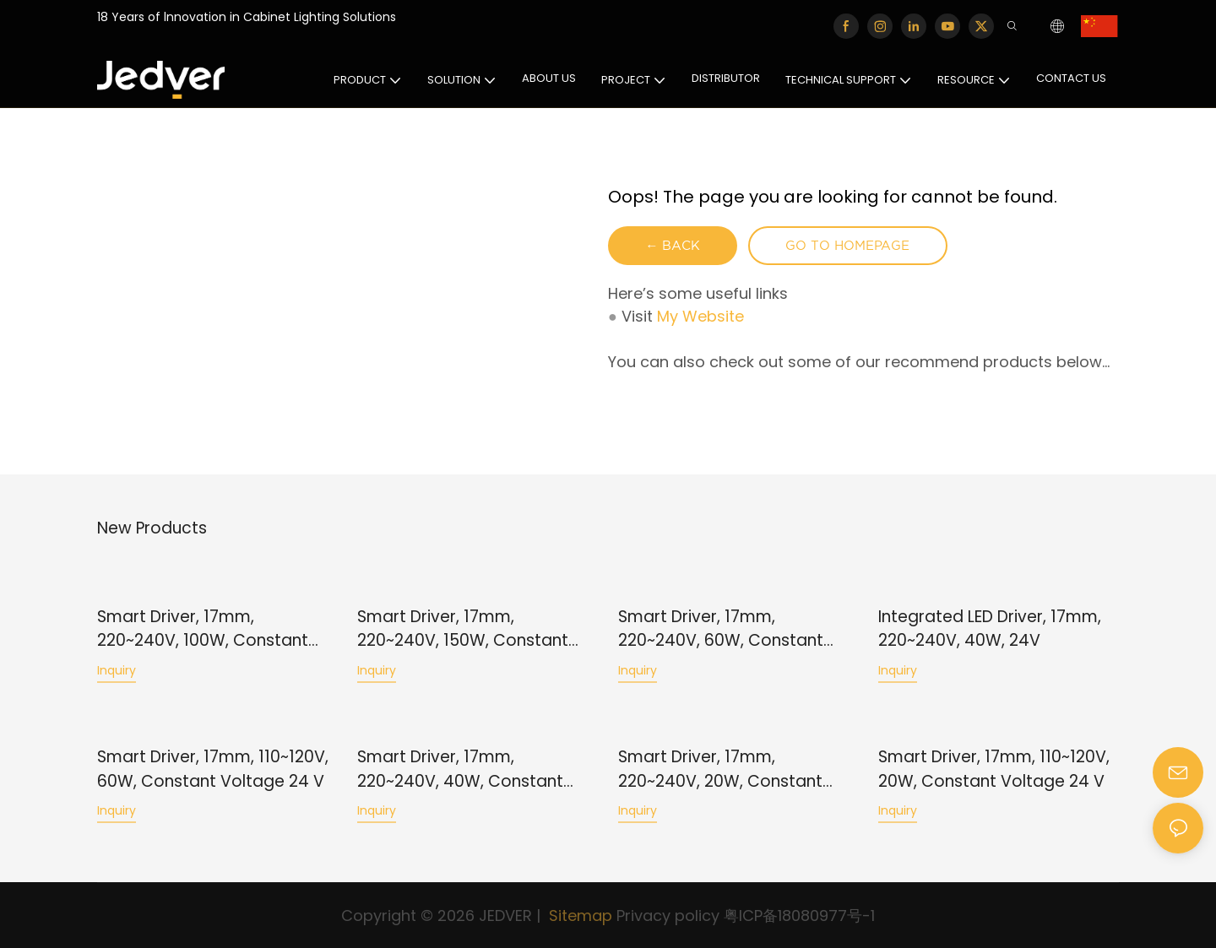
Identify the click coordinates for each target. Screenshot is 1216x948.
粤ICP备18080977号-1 (799, 915)
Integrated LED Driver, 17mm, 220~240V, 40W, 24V (989, 629)
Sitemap (578, 915)
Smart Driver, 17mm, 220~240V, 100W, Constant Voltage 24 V (202, 629)
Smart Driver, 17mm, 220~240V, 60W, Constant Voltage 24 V (720, 629)
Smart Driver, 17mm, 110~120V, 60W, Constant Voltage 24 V (212, 769)
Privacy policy (667, 915)
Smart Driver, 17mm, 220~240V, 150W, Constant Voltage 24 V (462, 629)
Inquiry (116, 670)
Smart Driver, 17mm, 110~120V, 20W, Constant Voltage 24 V (994, 769)
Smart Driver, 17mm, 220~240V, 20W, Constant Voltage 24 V (720, 769)
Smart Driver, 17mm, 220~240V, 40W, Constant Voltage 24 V (460, 769)
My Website (700, 317)
